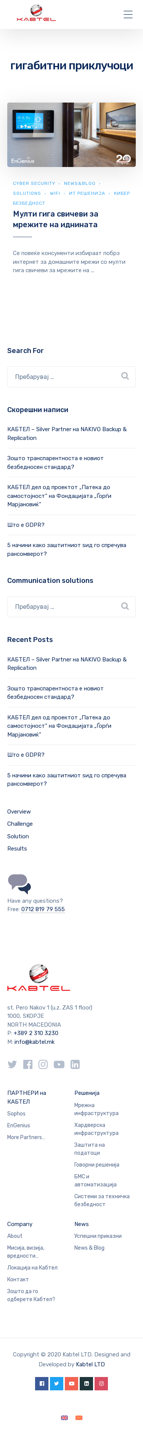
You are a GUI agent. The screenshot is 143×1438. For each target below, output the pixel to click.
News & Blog (89, 1248)
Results (17, 848)
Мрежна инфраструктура (96, 1109)
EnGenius (18, 1125)
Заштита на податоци (89, 1149)
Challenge (20, 823)
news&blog (80, 183)
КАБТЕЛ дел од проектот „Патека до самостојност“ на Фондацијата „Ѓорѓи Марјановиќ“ (59, 496)
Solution (18, 836)
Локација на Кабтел (32, 1268)
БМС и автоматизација (95, 1180)
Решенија (87, 1093)
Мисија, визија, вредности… (25, 1252)
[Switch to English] (64, 1418)
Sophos (16, 1114)
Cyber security (34, 183)
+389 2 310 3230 (35, 1033)
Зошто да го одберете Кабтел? (31, 1295)
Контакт (18, 1279)
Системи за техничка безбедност (102, 1200)
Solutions (27, 193)
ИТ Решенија (87, 193)
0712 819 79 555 (43, 909)
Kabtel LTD (90, 1364)
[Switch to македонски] (79, 1418)
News (81, 1224)
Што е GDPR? (26, 525)
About (14, 1236)
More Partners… (26, 1137)
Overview (19, 811)
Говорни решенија (96, 1165)
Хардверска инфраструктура (96, 1129)
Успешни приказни (98, 1236)
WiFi (55, 193)
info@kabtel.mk (34, 1041)
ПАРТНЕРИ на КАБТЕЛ (26, 1097)
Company (19, 1224)
